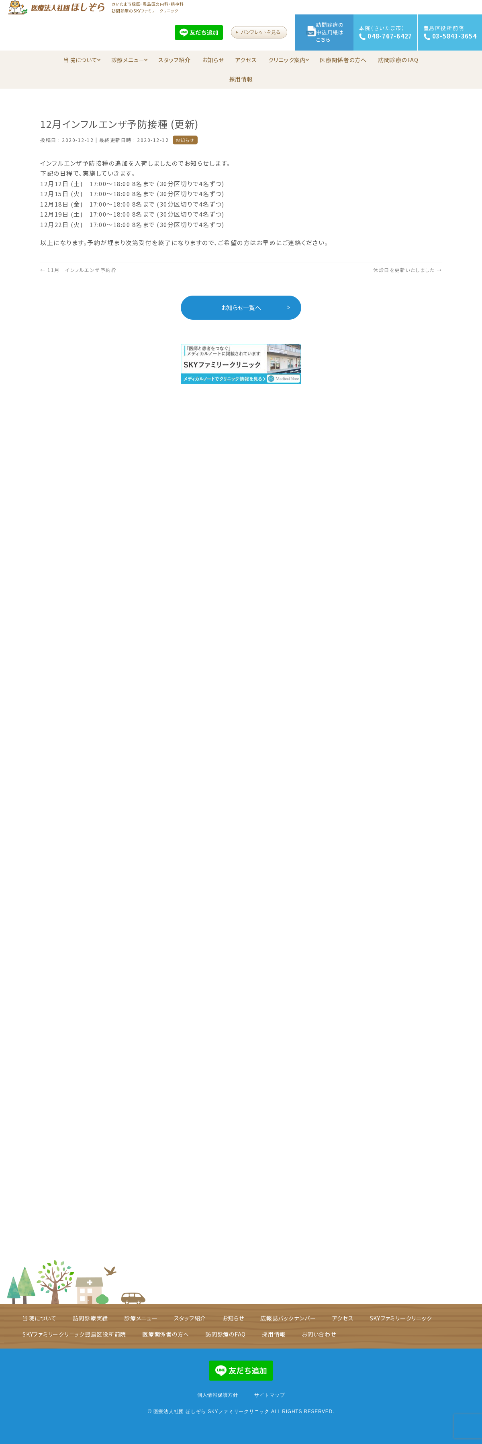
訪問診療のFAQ (398, 60)
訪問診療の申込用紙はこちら (330, 32)
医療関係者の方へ (343, 60)
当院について (81, 60)
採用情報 (241, 79)
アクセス (246, 60)
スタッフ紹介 (174, 60)
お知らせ (213, 60)
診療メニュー (129, 60)
